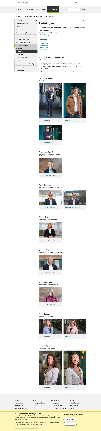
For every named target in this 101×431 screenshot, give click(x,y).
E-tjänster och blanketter (22, 23)
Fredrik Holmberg (44, 35)
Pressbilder (44, 16)
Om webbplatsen (20, 70)
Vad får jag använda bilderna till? (48, 32)
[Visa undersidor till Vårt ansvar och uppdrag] (36, 33)
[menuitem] (18, 9)
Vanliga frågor (20, 405)
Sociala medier (75, 403)
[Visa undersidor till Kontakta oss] (36, 20)
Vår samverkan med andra (22, 36)
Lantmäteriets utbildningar (22, 39)
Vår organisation (20, 29)
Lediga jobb (56, 403)
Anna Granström (44, 45)
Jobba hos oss (19, 26)
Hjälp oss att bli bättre (22, 408)
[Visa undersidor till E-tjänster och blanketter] (36, 23)
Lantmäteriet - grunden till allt (23, 67)
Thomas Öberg (44, 43)
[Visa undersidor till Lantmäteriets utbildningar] (36, 39)
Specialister (20, 54)
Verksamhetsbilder (22, 57)
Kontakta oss (19, 20)
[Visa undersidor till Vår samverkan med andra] (36, 36)
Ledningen (20, 51)
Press (72, 408)
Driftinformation (57, 411)
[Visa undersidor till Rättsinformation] (36, 61)
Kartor (37, 9)
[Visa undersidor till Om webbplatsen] (36, 70)
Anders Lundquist (44, 37)
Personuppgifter (57, 405)
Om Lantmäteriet (52, 9)
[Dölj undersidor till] (36, 45)
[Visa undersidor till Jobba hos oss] (36, 27)
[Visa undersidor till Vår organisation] (36, 30)
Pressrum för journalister (35, 16)
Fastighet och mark (28, 9)
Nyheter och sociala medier (23, 42)
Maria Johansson (44, 47)
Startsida (18, 9)
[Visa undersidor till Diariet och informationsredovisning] (36, 64)
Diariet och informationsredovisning (25, 64)
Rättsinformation (20, 60)
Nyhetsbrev (74, 405)
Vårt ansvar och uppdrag (22, 33)
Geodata (43, 9)
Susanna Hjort (43, 49)
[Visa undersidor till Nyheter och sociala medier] (36, 42)
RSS (72, 411)
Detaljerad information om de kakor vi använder (27, 428)
